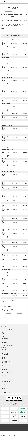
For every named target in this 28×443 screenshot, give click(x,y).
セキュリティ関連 (4, 362)
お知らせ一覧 (14, 319)
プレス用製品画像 (4, 376)
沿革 (14, 427)
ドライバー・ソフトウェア (6, 372)
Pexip (3, 334)
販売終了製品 (3, 380)
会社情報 (2, 425)
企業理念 (17, 427)
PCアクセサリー (4, 355)
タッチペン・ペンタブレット (6, 353)
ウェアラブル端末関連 (5, 351)
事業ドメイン (22, 427)
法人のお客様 (4, 326)
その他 (2, 365)
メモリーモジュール (4, 358)
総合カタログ (4, 375)
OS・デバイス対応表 (5, 378)
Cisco (3, 332)
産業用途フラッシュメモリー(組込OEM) (7, 345)
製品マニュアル (4, 373)
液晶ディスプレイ (4, 343)
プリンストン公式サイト (5, 389)
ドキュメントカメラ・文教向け (6, 361)
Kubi (3, 336)
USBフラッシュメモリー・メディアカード (8, 357)
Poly (3, 330)
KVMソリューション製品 (5, 338)
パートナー (10, 427)
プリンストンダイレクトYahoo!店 (6, 392)
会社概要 (2, 427)
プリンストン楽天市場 (5, 391)
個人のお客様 (4, 347)
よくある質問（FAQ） (5, 369)
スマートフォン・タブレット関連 (6, 350)
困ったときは (4, 367)
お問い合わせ (3, 384)
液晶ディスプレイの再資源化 (6, 381)
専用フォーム (12, 311)
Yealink (3, 333)
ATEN (3, 340)
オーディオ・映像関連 (5, 354)
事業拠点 (6, 427)
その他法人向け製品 (4, 342)
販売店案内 (3, 388)
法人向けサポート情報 (5, 382)
